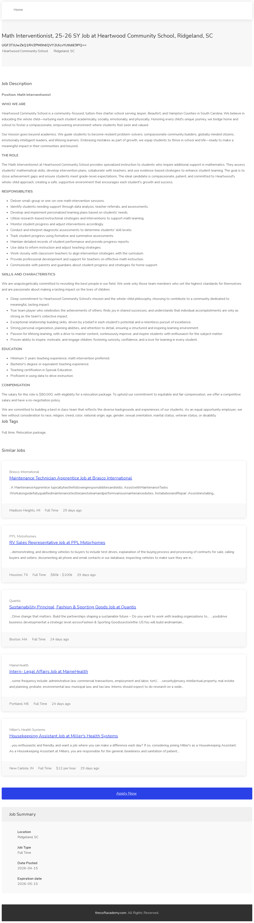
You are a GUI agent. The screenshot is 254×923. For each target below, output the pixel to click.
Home (18, 8)
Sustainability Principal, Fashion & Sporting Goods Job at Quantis (72, 607)
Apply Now (126, 793)
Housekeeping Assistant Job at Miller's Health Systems (63, 736)
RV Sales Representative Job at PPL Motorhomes (57, 542)
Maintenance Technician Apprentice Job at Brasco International (70, 478)
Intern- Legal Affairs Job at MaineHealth (48, 671)
